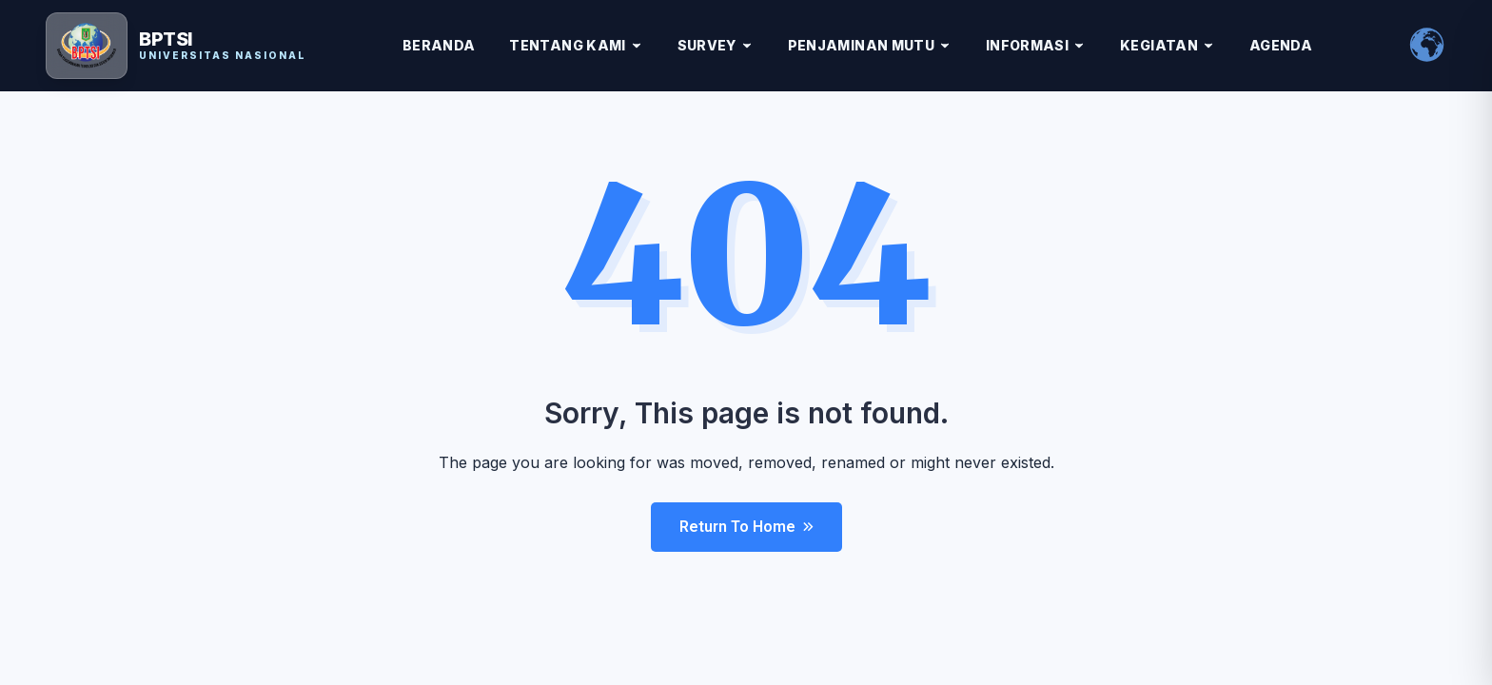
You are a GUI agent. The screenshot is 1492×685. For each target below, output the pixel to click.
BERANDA (438, 45)
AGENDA (1280, 45)
